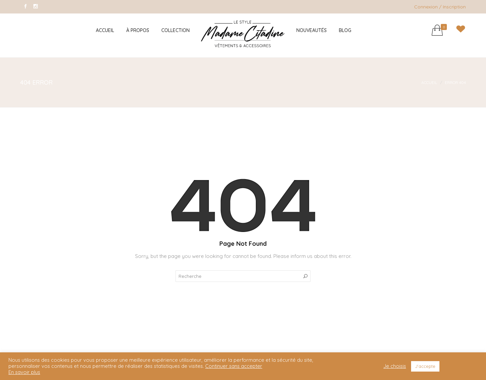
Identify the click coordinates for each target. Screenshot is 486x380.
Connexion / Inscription (440, 7)
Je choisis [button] (394, 366)
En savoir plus (24, 372)
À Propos (137, 30)
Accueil (105, 30)
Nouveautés (311, 30)
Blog (345, 30)
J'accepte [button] (425, 366)
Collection (175, 30)
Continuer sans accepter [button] (233, 366)
